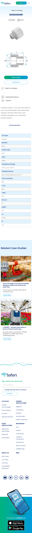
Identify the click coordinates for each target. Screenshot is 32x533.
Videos (18, 430)
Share (13, 20)
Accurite (4, 414)
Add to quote (16, 77)
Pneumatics (6, 438)
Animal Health (20, 416)
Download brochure (12, 97)
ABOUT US (5, 453)
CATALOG (5, 401)
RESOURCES (20, 424)
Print (22, 20)
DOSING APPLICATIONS (21, 402)
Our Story (5, 463)
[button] (14, 35)
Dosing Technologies (6, 406)
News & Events (21, 446)
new (17, 453)
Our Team (5, 460)
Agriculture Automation (6, 430)
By (26, 494)
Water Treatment (21, 420)
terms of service (21, 390)
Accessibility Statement (6, 467)
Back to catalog (17, 10)
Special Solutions (7, 417)
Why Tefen (5, 456)
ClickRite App (20, 449)
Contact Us (21, 3)
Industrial (5, 434)
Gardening (19, 410)
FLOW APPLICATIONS (7, 424)
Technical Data (14, 125)
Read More (7, 295)
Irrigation (19, 407)
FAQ (17, 427)
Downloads (20, 442)
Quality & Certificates (20, 438)
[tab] (14, 125)
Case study (20, 434)
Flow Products (6, 410)
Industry (18, 413)
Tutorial (8, 100)
